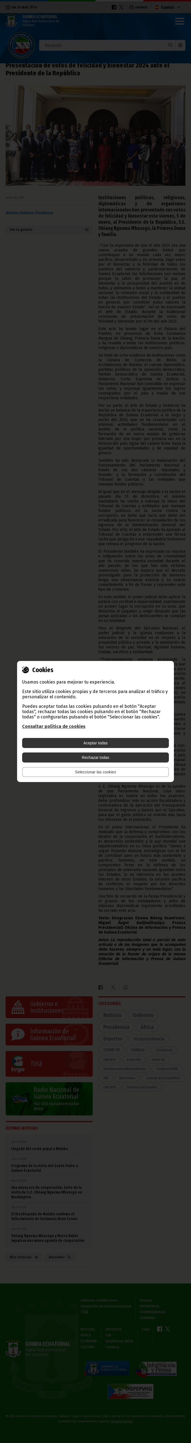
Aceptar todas (95, 743)
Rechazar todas (95, 757)
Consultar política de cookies (53, 726)
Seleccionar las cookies (95, 772)
